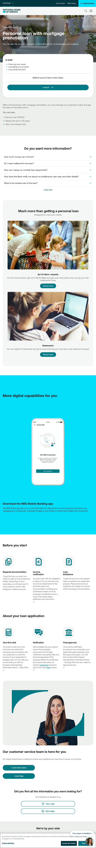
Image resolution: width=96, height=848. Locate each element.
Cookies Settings (8, 843)
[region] (48, 840)
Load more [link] (48, 190)
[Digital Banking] (87, 3)
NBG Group (72, 3)
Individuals (8, 3)
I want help (18, 776)
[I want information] (19, 767)
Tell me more (48, 285)
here (48, 667)
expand (46, 602)
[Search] (86, 11)
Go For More (60, 3)
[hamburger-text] (91, 11)
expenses (44, 665)
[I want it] (48, 87)
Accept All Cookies (69, 843)
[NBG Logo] (12, 11)
